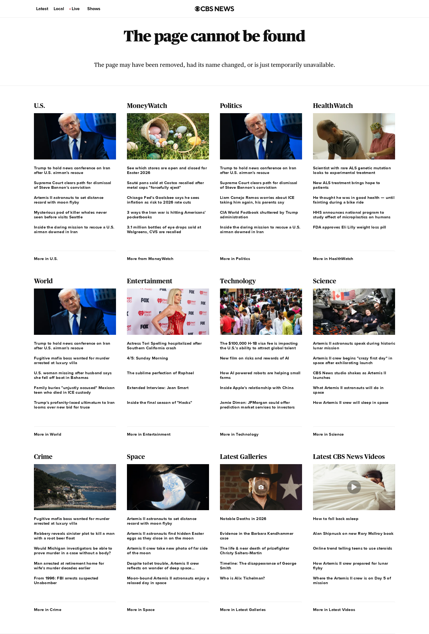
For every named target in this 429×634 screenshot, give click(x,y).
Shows (93, 9)
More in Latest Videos (334, 609)
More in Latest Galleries (243, 609)
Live (76, 9)
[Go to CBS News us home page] (214, 9)
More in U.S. (46, 258)
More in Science (328, 434)
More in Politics (235, 258)
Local (59, 9)
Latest (42, 9)
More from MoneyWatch (150, 258)
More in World (47, 434)
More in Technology (239, 434)
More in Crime (47, 609)
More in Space (141, 609)
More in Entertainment (148, 434)
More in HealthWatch (333, 258)
